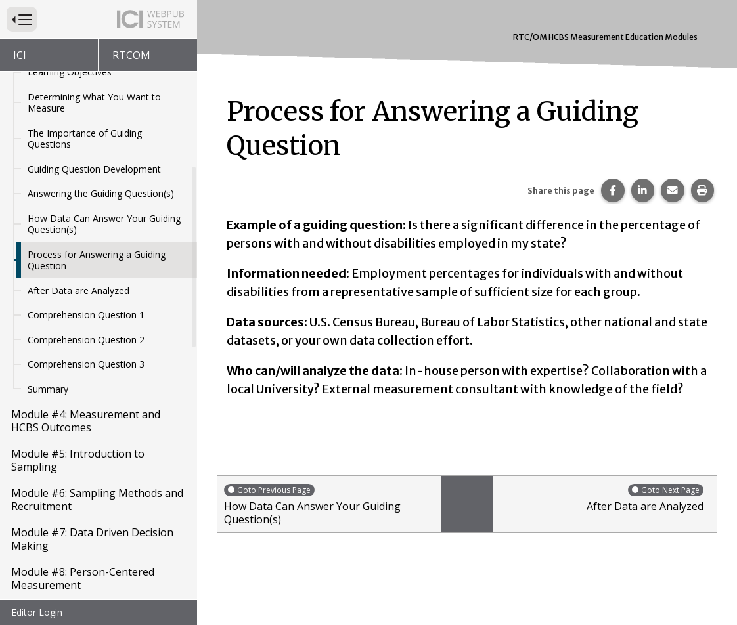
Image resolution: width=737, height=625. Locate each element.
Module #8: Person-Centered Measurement (82, 578)
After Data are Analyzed (78, 290)
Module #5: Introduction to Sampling (78, 460)
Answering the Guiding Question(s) (101, 193)
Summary (48, 389)
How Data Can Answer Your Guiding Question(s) (104, 224)
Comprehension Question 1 (86, 315)
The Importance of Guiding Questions (85, 139)
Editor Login (36, 612)
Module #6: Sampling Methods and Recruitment (97, 499)
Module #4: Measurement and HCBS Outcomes (85, 421)
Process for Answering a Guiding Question (97, 260)
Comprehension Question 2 (86, 340)
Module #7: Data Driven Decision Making (92, 539)
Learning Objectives (70, 72)
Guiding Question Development (94, 169)
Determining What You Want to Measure (94, 103)
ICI (19, 55)
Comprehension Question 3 (86, 364)
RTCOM (131, 55)
